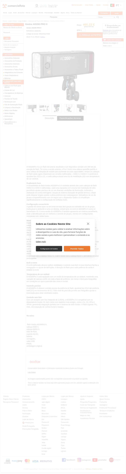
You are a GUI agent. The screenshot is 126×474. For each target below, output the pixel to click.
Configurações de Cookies (49, 248)
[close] (88, 224)
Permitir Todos (77, 249)
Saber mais (41, 241)
